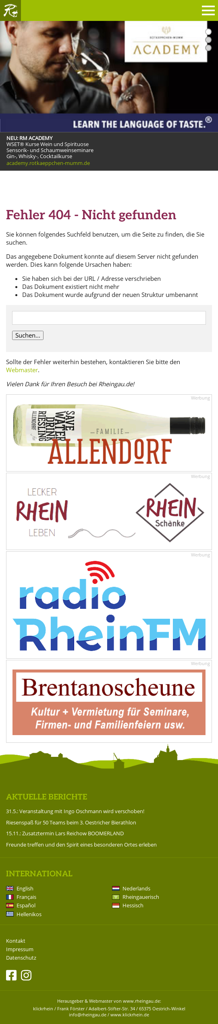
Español (26, 905)
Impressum (19, 949)
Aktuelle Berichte (46, 797)
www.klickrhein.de (129, 1015)
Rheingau (10, 10)
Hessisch (132, 905)
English (25, 888)
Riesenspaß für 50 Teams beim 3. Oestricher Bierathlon (71, 822)
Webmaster (22, 370)
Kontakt (15, 940)
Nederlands (136, 888)
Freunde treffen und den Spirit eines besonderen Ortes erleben (81, 844)
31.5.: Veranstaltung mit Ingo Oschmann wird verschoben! (75, 811)
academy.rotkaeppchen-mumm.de (48, 163)
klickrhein (43, 1008)
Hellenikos (29, 914)
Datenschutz (21, 957)
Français (26, 896)
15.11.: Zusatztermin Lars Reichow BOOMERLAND (65, 833)
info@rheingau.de (87, 1015)
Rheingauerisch (140, 896)
